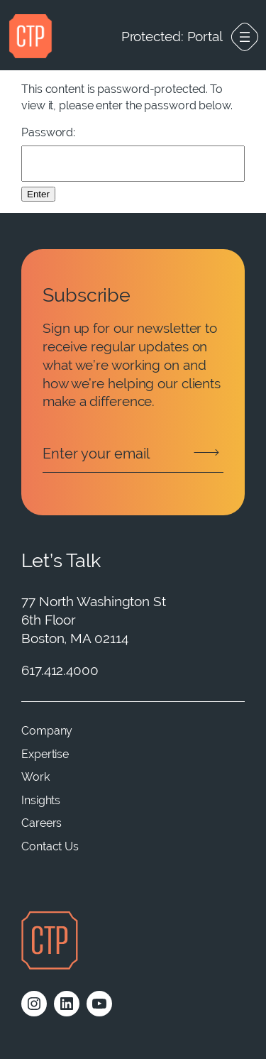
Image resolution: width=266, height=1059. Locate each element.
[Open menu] (245, 37)
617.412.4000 (60, 670)
